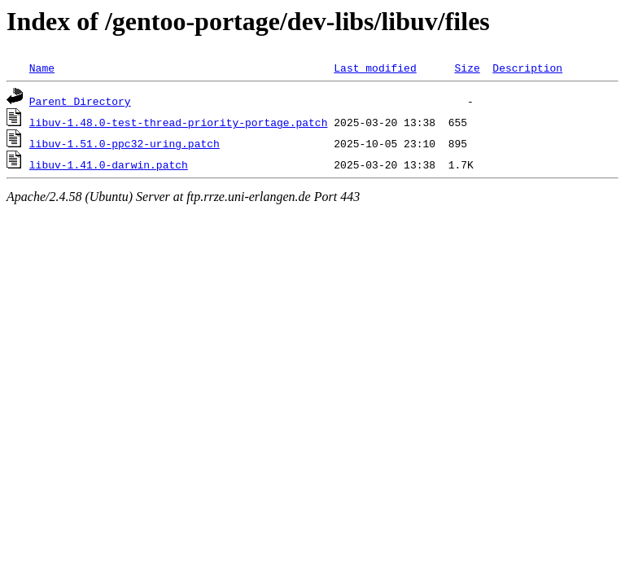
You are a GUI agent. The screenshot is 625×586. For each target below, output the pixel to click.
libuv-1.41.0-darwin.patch (108, 164)
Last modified (375, 67)
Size (466, 67)
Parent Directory (80, 101)
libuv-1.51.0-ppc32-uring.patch (124, 143)
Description (527, 67)
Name (42, 67)
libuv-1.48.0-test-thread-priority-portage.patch (178, 122)
